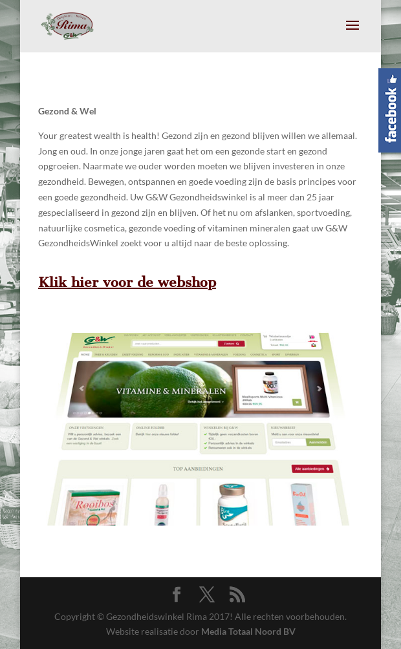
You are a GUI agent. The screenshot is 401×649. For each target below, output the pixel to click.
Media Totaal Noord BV (248, 631)
